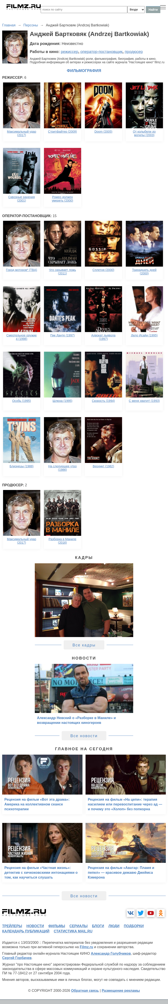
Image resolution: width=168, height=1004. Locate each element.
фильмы (56, 926)
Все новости (84, 736)
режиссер (69, 52)
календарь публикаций (25, 931)
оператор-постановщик (101, 52)
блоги (98, 926)
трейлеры (12, 926)
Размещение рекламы (121, 990)
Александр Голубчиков (111, 953)
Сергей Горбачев (17, 958)
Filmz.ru (86, 947)
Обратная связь (85, 990)
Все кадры (84, 645)
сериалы (78, 926)
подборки (134, 926)
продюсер (134, 52)
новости (35, 926)
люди (113, 926)
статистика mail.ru (73, 931)
